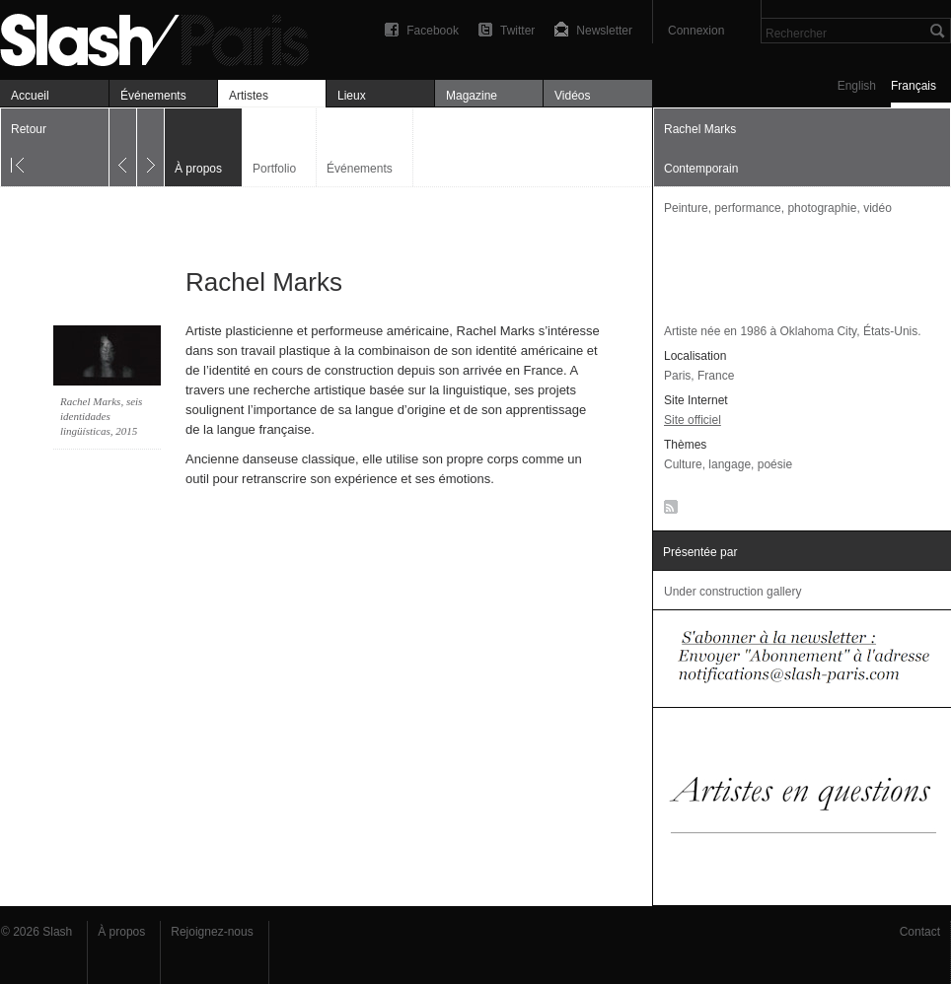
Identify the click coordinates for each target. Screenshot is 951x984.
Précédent (123, 147)
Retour (28, 129)
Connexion (696, 30)
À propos (121, 932)
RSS (667, 510)
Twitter (517, 30)
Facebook (432, 30)
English (857, 86)
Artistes (248, 96)
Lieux (351, 96)
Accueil (30, 96)
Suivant (150, 147)
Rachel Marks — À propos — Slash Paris (163, 37)
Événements (153, 96)
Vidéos (572, 96)
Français (913, 86)
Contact (920, 932)
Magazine (471, 96)
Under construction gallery (732, 591)
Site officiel (692, 420)
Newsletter (604, 30)
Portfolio (274, 169)
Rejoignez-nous (212, 932)
